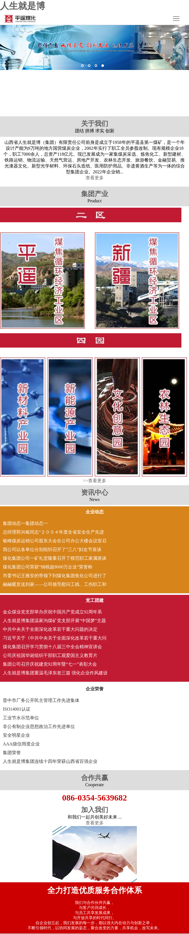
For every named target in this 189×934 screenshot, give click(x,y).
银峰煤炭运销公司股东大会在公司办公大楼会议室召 (54, 540)
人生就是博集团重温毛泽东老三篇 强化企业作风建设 (55, 672)
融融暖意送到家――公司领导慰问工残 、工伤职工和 (54, 584)
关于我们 (94, 123)
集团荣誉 (12, 752)
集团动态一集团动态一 (25, 523)
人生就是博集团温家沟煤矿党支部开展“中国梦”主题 (54, 620)
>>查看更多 (94, 480)
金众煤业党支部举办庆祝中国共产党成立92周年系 (52, 611)
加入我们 (94, 809)
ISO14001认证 (16, 709)
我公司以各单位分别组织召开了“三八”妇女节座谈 (52, 549)
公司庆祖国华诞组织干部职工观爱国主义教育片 (50, 655)
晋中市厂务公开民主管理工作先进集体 (41, 700)
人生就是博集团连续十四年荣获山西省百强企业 (50, 761)
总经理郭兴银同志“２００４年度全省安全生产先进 (53, 532)
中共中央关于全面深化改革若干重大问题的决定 (50, 629)
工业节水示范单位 (21, 717)
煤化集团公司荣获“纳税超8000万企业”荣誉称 (47, 567)
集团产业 (94, 194)
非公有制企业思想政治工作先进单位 (39, 726)
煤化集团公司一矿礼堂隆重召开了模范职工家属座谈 (54, 558)
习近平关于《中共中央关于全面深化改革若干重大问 (54, 638)
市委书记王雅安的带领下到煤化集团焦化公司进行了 (54, 575)
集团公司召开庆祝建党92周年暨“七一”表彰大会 (50, 664)
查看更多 (95, 177)
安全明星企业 (16, 735)
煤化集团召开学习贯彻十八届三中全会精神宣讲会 (52, 646)
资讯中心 (94, 492)
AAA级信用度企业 (21, 744)
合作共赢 (94, 777)
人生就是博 (22, 6)
